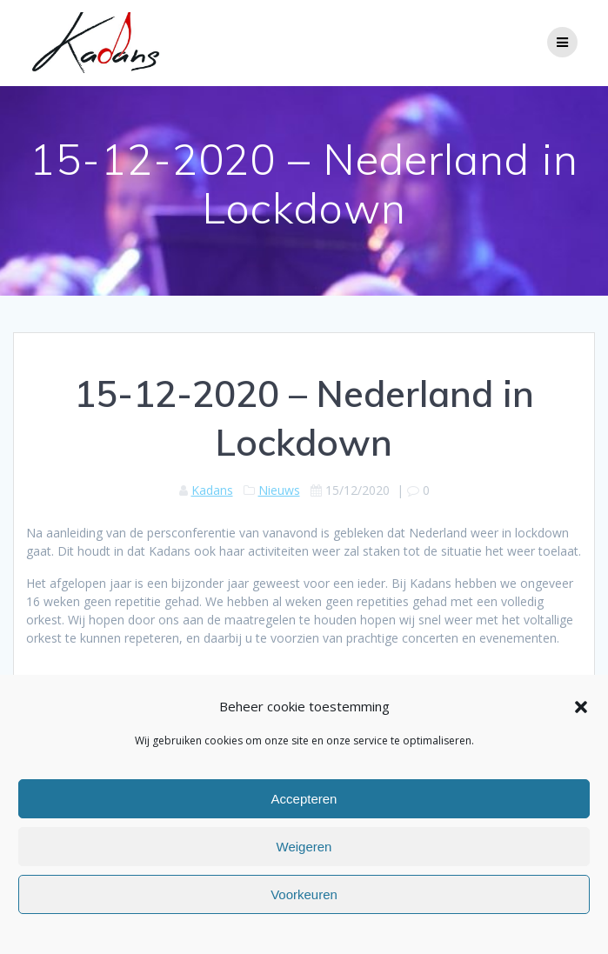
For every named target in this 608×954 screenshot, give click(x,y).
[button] (581, 707)
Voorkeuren (304, 894)
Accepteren (304, 798)
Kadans (212, 490)
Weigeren (304, 846)
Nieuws (279, 490)
